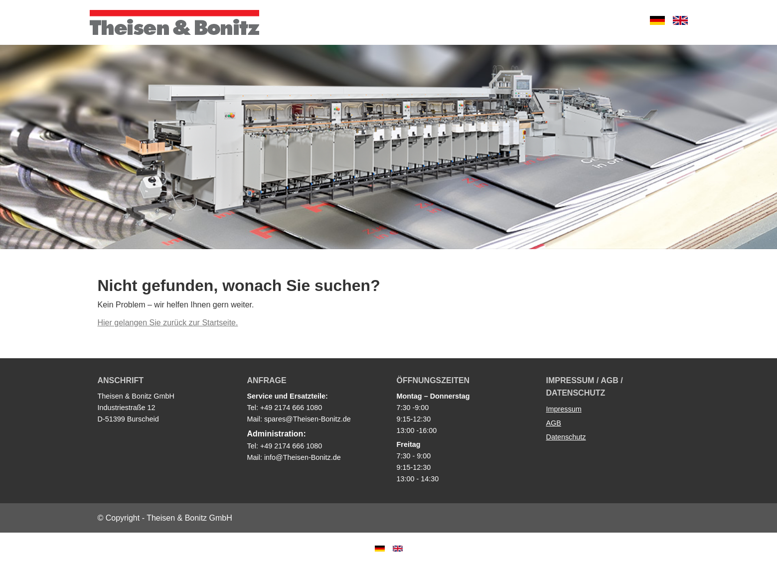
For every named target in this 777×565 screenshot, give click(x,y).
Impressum (564, 409)
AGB (553, 423)
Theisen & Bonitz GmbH (174, 22)
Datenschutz (566, 437)
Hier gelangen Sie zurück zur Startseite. (168, 322)
